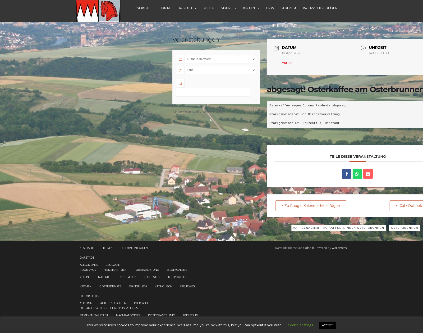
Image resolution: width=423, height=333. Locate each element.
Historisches (89, 296)
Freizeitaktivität (116, 270)
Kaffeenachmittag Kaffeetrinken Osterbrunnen (338, 228)
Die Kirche (141, 303)
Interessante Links (161, 316)
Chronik (86, 303)
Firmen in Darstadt (94, 316)
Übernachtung (147, 270)
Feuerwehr (152, 277)
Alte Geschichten (113, 303)
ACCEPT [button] (327, 325)
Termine (165, 8)
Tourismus (88, 270)
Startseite (144, 8)
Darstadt (185, 8)
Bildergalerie (177, 270)
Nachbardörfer (128, 316)
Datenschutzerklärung (321, 8)
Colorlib (308, 248)
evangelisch (138, 287)
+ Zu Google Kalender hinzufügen (312, 206)
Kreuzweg (187, 287)
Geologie (113, 265)
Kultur (209, 8)
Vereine (226, 8)
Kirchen (249, 8)
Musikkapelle (177, 277)
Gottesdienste (110, 287)
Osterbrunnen (404, 228)
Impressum (288, 8)
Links (270, 8)
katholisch (163, 287)
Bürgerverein (127, 277)
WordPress (339, 248)
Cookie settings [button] (300, 325)
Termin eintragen (135, 248)
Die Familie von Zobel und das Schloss (109, 308)
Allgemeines (89, 265)
